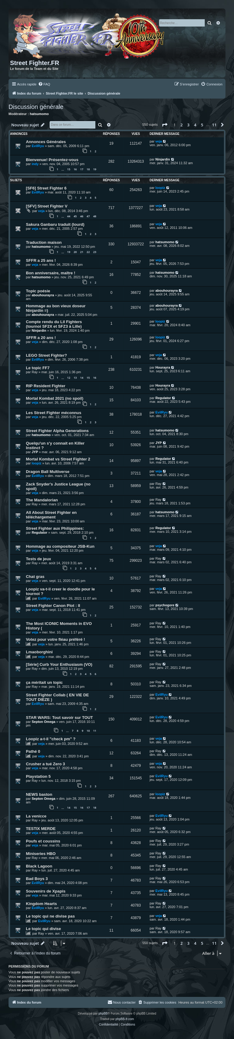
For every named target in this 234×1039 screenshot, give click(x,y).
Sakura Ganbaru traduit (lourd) (55, 224)
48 (94, 216)
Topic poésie (38, 291)
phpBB (103, 1013)
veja (158, 141)
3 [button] (188, 125)
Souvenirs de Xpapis (46, 891)
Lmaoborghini (39, 652)
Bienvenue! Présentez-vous (52, 159)
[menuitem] (44, 84)
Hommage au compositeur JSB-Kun (60, 546)
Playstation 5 (38, 776)
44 (68, 216)
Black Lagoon (39, 866)
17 (81, 169)
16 (75, 169)
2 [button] (181, 125)
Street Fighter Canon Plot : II (53, 605)
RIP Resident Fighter (45, 386)
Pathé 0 (33, 751)
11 (94, 731)
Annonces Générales (46, 141)
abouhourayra (43, 295)
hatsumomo (39, 114)
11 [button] (214, 125)
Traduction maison (44, 242)
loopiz (160, 187)
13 (75, 378)
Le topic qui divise (43, 928)
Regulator (163, 398)
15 (68, 169)
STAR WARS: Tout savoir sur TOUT (59, 717)
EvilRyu (38, 146)
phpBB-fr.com (124, 1019)
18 (88, 169)
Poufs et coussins (43, 841)
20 (75, 252)
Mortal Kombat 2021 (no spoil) (54, 398)
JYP (35, 452)
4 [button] (195, 125)
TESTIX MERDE (40, 828)
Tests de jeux (38, 559)
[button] (164, 124)
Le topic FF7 (38, 368)
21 (81, 252)
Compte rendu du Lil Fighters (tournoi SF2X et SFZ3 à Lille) (54, 324)
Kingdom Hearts (41, 903)
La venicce (36, 816)
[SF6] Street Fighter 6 (46, 188)
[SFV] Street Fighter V (46, 206)
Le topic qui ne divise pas (50, 916)
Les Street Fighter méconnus (53, 412)
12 (68, 378)
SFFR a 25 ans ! (41, 260)
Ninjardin (162, 159)
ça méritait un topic (44, 682)
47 (88, 216)
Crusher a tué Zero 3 (45, 764)
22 (88, 252)
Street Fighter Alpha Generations (57, 430)
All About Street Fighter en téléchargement (51, 514)
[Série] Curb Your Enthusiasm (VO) (59, 664)
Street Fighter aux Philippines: (55, 528)
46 (81, 216)
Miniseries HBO (40, 853)
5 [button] (202, 125)
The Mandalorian (42, 500)
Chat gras (35, 576)
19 (94, 169)
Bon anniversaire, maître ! (50, 273)
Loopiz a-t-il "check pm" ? (51, 739)
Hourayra (162, 367)
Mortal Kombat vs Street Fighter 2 (58, 459)
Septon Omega (43, 721)
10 (88, 731)
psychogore (164, 605)
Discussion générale (36, 106)
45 (75, 216)
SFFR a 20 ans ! (41, 337)
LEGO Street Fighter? (46, 355)
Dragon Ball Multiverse (47, 471)
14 (81, 378)
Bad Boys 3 (37, 878)
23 (94, 252)
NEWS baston (39, 794)
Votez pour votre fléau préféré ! (55, 639)
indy (35, 164)
